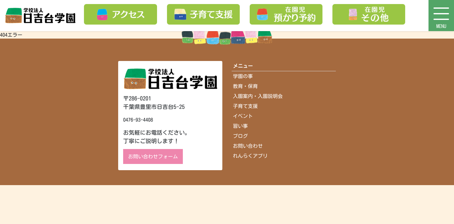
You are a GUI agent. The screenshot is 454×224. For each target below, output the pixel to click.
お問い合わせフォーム (153, 156)
